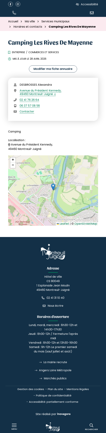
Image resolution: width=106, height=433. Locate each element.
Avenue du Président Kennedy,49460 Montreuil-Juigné (40, 92)
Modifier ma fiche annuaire (53, 69)
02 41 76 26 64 (29, 100)
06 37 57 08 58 (30, 106)
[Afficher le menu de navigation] (14, 427)
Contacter (27, 111)
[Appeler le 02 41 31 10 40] (53, 298)
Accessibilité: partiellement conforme (53, 402)
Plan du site (55, 389)
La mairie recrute (55, 362)
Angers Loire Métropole (55, 370)
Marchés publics (55, 378)
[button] (14, 13)
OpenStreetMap (85, 224)
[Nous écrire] (92, 13)
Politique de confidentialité (53, 395)
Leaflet (63, 224)
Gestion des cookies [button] (30, 389)
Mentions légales (78, 389)
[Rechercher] (91, 427)
